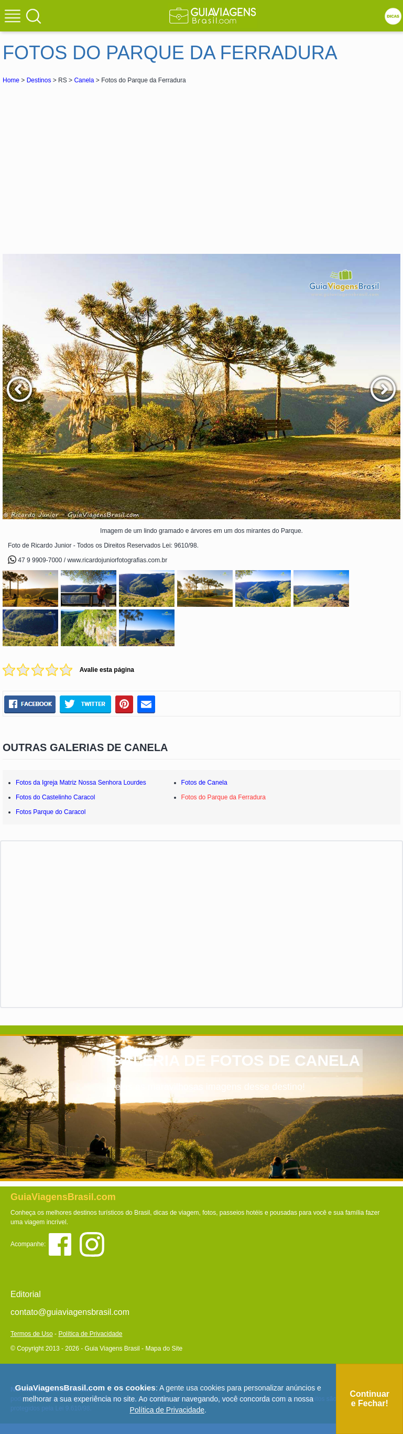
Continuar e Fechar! (369, 1398)
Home (11, 80)
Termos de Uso (31, 1333)
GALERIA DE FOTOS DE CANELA (235, 1060)
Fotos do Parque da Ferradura (223, 797)
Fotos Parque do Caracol (50, 812)
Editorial (25, 1294)
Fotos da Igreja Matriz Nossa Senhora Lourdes (81, 782)
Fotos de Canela (204, 782)
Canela (84, 80)
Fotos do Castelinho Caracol (55, 797)
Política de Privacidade (90, 1333)
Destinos (39, 80)
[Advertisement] (96, 164)
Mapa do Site (163, 1348)
